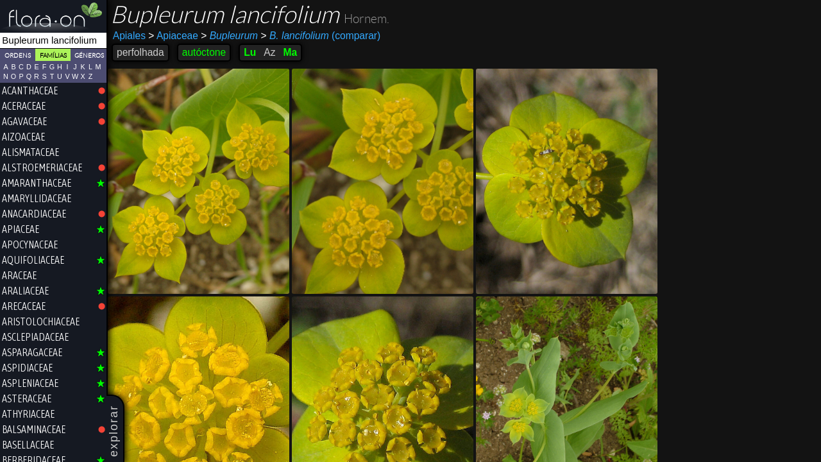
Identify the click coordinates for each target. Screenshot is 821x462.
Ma (290, 52)
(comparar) (320, 36)
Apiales (129, 35)
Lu (250, 52)
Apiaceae (173, 35)
